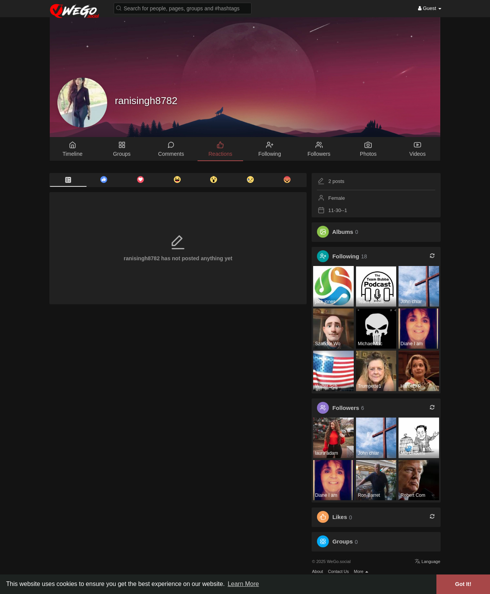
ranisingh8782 (146, 100)
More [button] (361, 571)
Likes (339, 517)
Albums (342, 231)
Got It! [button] (463, 584)
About (317, 571)
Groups (342, 542)
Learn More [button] (243, 584)
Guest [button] (429, 8)
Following (345, 256)
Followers (345, 408)
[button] (182, 8)
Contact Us (338, 571)
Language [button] (427, 561)
